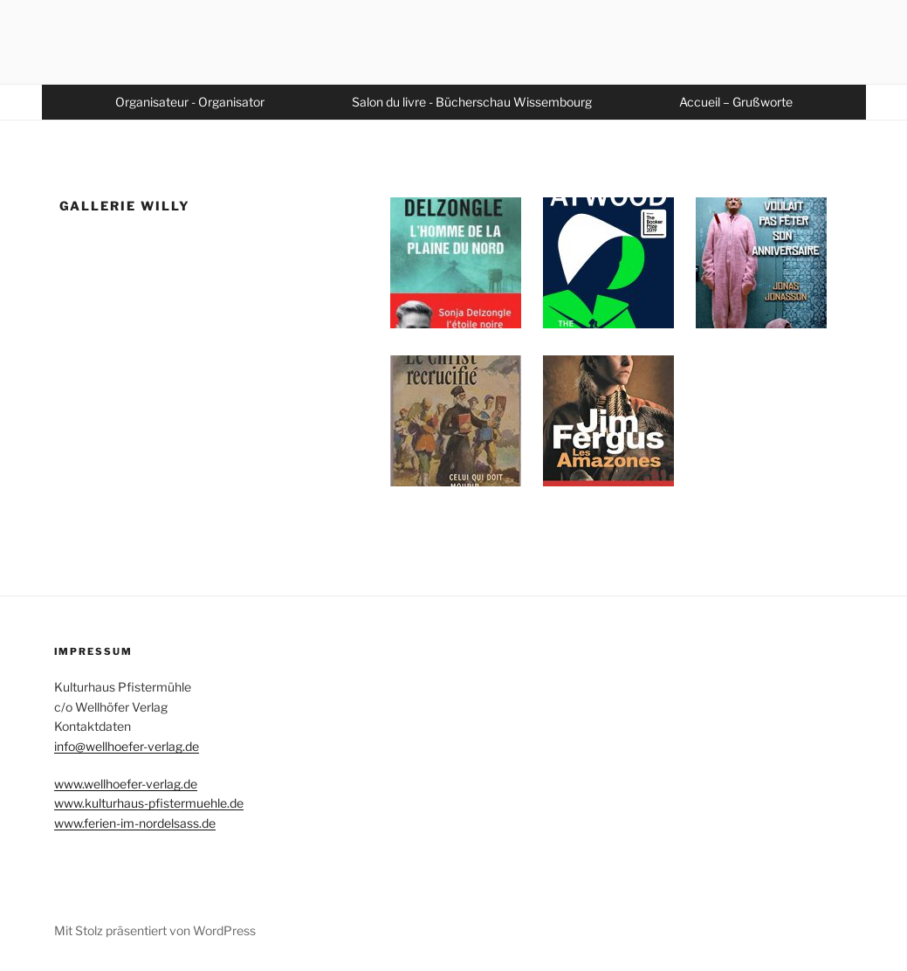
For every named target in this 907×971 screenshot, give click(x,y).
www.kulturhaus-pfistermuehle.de (149, 802)
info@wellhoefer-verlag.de (126, 746)
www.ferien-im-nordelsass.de (135, 823)
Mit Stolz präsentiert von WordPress (155, 930)
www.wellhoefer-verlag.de (125, 783)
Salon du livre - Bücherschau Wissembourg (472, 101)
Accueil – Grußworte (736, 101)
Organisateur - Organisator (190, 101)
